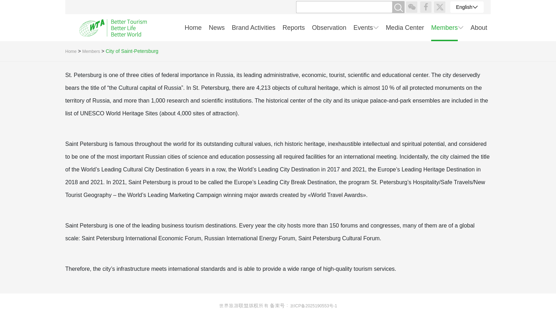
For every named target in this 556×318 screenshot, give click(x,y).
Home (71, 51)
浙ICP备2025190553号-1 (313, 305)
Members (91, 51)
